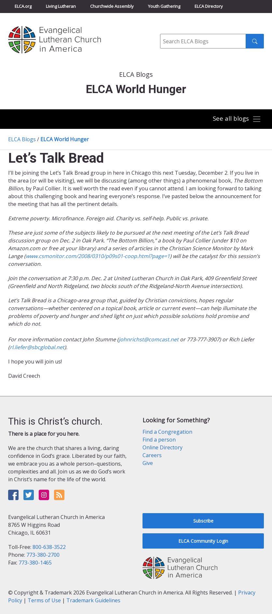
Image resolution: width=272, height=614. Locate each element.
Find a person (159, 439)
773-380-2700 (43, 554)
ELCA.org (23, 6)
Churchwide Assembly (112, 6)
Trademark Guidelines (93, 600)
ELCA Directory (209, 6)
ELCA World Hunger (64, 139)
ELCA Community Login (203, 541)
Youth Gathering (164, 6)
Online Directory (163, 447)
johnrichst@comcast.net (149, 339)
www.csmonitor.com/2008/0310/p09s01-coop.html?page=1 (98, 256)
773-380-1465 (35, 562)
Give (148, 463)
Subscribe (203, 521)
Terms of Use (44, 600)
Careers (152, 455)
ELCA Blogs (22, 139)
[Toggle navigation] (237, 119)
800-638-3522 (49, 547)
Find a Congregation (167, 431)
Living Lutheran (61, 6)
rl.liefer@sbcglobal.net (37, 347)
